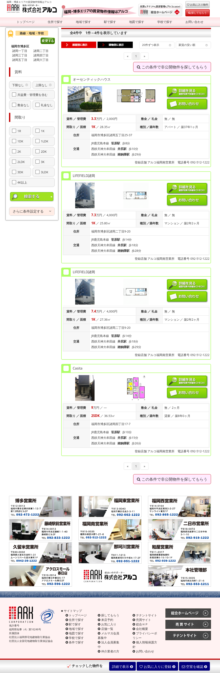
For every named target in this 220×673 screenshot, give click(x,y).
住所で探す (55, 22)
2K (19, 151)
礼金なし (47, 105)
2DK (44, 151)
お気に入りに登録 (157, 666)
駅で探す (110, 22)
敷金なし (23, 105)
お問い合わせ (194, 22)
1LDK (44, 141)
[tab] (31, 211)
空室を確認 (194, 666)
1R (19, 131)
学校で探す (164, 22)
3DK (20, 172)
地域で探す (83, 22)
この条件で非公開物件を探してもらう (172, 66)
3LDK (44, 172)
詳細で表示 (122, 666)
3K (42, 162)
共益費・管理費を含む (32, 94)
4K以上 (22, 182)
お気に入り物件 (197, 4)
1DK (20, 141)
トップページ (26, 22)
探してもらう (197, 12)
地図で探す (136, 22)
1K (42, 131)
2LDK (21, 162)
